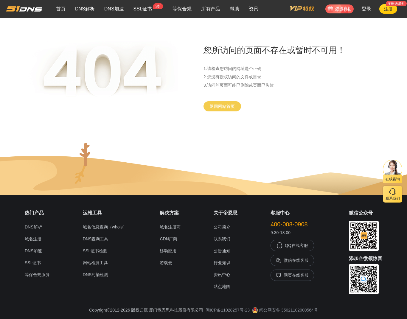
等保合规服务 (37, 274)
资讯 (253, 8)
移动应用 (168, 250)
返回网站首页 (222, 106)
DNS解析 (85, 8)
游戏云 (166, 262)
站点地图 (222, 286)
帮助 (234, 8)
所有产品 (210, 8)
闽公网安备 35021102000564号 (285, 310)
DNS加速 (114, 8)
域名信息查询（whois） (105, 227)
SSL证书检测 (95, 250)
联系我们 (222, 238)
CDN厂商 (168, 238)
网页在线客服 (292, 275)
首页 (61, 8)
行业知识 (222, 262)
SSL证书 (148, 7)
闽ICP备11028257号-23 (228, 310)
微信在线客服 (292, 260)
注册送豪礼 (396, 3)
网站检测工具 (95, 262)
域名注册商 (170, 227)
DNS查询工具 (95, 238)
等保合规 (182, 8)
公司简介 (222, 227)
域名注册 (33, 238)
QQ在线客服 (292, 245)
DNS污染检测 (95, 274)
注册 (388, 9)
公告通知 (222, 250)
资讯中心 (222, 274)
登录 (366, 8)
